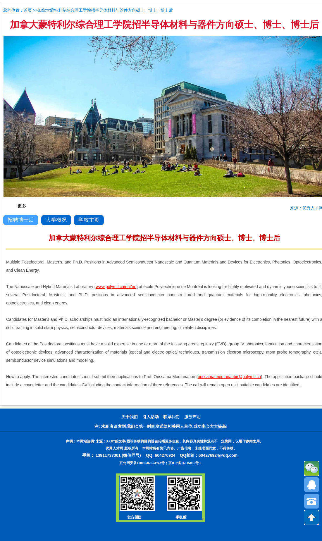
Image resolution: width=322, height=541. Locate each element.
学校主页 (88, 220)
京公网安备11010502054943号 (142, 463)
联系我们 (171, 417)
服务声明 (192, 417)
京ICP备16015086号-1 (185, 463)
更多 (22, 205)
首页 (28, 10)
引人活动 (150, 417)
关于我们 (129, 417)
